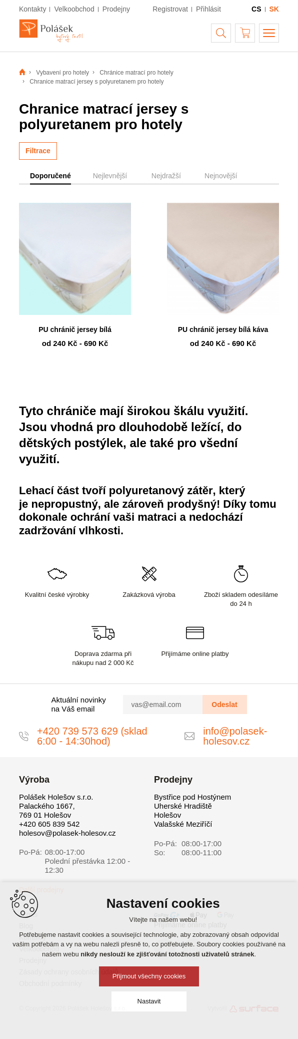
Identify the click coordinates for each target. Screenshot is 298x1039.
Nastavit (149, 1001)
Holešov (167, 815)
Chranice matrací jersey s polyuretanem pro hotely (97, 81)
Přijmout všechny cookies (149, 976)
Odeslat (224, 705)
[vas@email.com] (163, 704)
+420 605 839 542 (49, 824)
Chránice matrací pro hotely (136, 72)
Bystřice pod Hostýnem (192, 797)
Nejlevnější (110, 176)
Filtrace (38, 151)
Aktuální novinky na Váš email (79, 704)
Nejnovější (220, 176)
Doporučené (50, 176)
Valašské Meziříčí (183, 824)
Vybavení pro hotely (62, 72)
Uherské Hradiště (183, 806)
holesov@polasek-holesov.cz (67, 833)
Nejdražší (166, 176)
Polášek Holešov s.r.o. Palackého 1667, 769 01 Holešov (56, 806)
